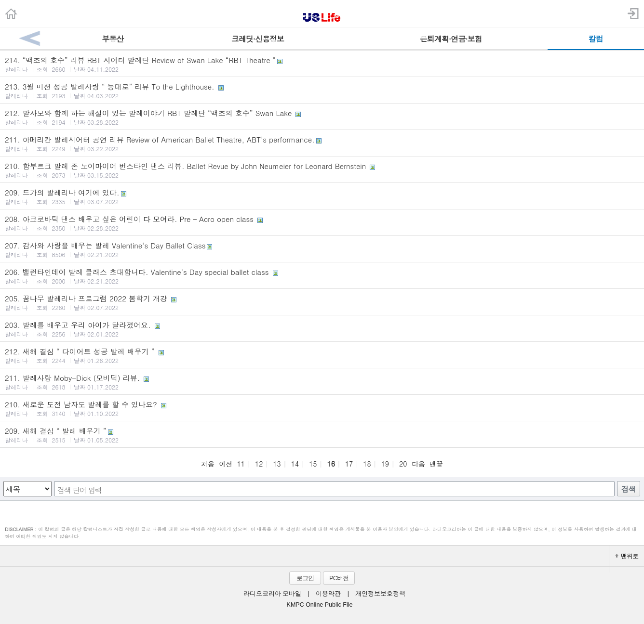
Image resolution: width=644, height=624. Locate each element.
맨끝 (436, 463)
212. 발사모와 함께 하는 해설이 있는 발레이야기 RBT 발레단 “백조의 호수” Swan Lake (322, 117)
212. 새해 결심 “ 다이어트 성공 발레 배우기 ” (322, 355)
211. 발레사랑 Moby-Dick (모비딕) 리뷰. (322, 382)
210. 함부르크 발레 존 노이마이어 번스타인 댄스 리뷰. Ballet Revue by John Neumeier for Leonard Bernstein (322, 170)
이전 (225, 463)
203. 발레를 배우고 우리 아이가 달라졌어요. (322, 329)
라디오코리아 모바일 (272, 593)
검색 (628, 489)
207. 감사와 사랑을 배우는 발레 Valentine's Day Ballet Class (322, 249)
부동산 (112, 38)
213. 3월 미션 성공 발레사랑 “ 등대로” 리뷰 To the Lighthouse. (322, 90)
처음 (208, 463)
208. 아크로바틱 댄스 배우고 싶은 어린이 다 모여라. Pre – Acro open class (322, 223)
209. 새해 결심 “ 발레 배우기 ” (322, 435)
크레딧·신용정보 (257, 38)
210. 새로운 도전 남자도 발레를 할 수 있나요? (322, 408)
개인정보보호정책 (380, 593)
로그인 (305, 578)
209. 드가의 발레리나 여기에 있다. (322, 196)
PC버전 (339, 578)
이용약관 (328, 593)
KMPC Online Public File (320, 604)
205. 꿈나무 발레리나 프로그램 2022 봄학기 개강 (322, 302)
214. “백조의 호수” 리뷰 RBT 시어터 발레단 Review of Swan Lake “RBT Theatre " (322, 64)
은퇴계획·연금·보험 (451, 38)
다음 (418, 463)
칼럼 (596, 38)
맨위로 (626, 555)
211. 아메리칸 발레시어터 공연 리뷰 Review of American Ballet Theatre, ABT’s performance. (322, 143)
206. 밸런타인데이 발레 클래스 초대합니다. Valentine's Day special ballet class (322, 276)
